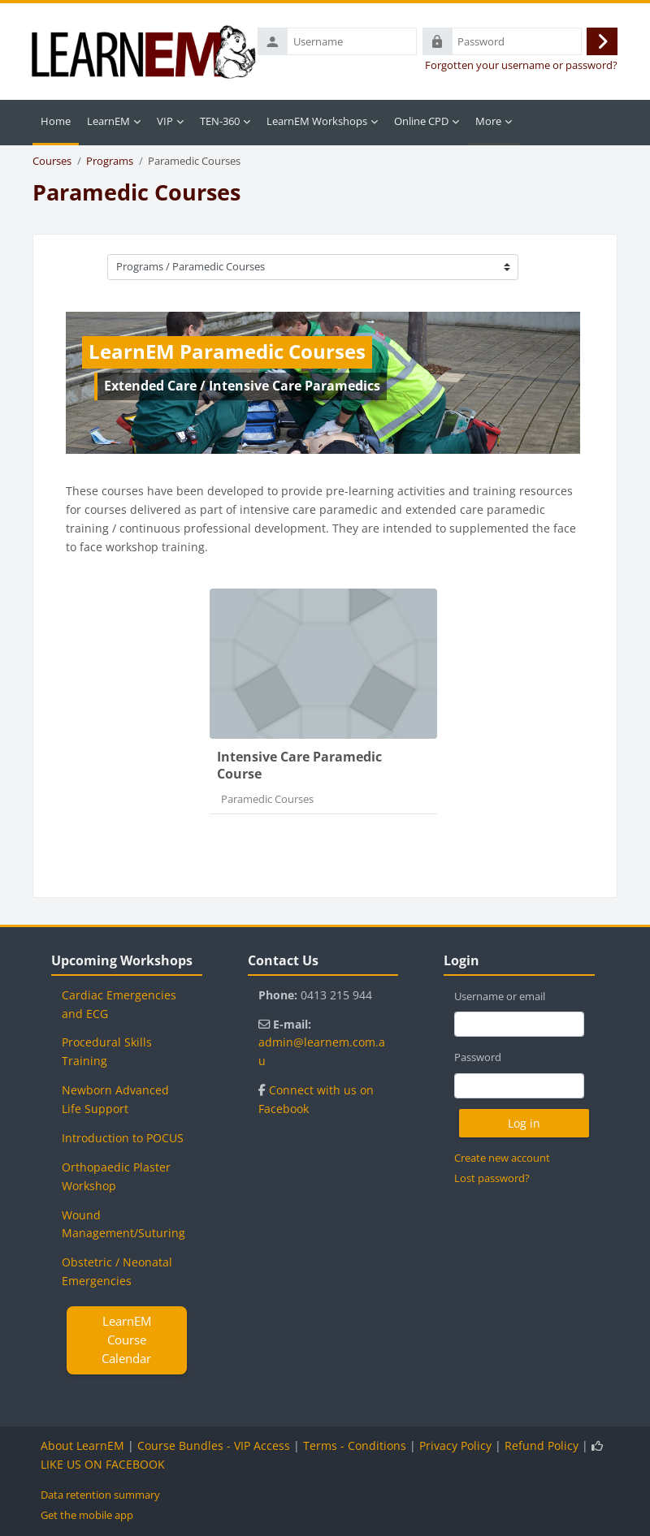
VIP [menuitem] (165, 121)
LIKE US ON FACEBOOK (103, 1464)
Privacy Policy (455, 1445)
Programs (109, 161)
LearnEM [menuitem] (108, 121)
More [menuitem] (488, 121)
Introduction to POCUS (123, 1138)
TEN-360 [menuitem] (220, 121)
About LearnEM (82, 1445)
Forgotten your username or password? (521, 65)
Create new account (502, 1157)
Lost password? (492, 1178)
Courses (52, 161)
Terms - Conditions (354, 1445)
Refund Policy (541, 1445)
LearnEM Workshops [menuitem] (316, 121)
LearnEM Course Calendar (126, 1339)
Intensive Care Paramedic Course (299, 765)
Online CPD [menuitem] (421, 121)
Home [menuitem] (56, 121)
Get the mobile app (87, 1515)
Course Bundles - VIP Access (213, 1445)
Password (477, 1057)
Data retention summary (100, 1494)
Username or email (499, 996)
